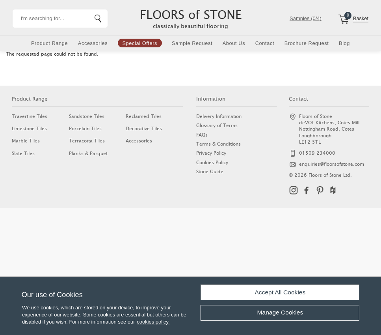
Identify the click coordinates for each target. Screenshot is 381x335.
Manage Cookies (280, 312)
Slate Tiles (23, 153)
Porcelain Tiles (85, 128)
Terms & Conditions (218, 144)
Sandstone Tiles (86, 116)
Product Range (49, 43)
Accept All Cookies (280, 292)
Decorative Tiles (144, 128)
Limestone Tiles (29, 128)
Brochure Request (306, 43)
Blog (344, 43)
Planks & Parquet (88, 153)
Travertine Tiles (29, 116)
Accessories (93, 43)
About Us (234, 43)
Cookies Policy (212, 162)
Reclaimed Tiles (144, 116)
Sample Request (192, 43)
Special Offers (139, 43)
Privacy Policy (211, 153)
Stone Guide (209, 171)
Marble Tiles (26, 141)
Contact (264, 43)
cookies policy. (153, 322)
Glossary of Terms (217, 125)
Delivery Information (219, 116)
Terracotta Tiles (87, 141)
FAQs (202, 135)
